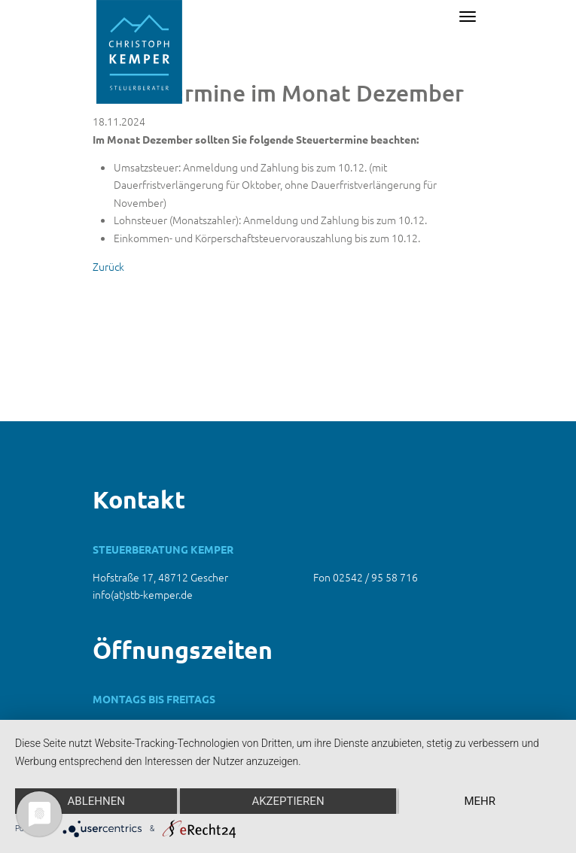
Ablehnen (96, 801)
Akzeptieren (287, 801)
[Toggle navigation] (467, 16)
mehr (480, 801)
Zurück (108, 266)
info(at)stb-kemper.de (143, 594)
